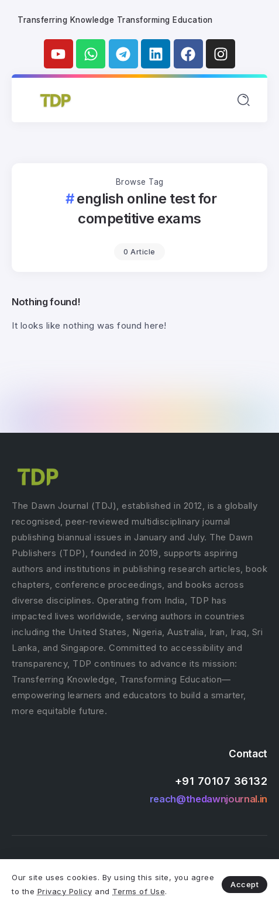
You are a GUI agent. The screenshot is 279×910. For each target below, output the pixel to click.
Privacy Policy (64, 891)
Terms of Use (138, 891)
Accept (244, 884)
